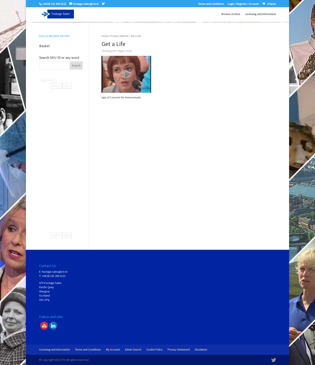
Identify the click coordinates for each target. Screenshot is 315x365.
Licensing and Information (260, 14)
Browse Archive (230, 14)
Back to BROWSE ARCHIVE (54, 36)
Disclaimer (201, 349)
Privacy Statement (179, 349)
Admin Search (133, 349)
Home (104, 36)
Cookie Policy (154, 349)
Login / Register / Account (243, 4)
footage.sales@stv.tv (55, 271)
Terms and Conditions (211, 4)
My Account (113, 349)
